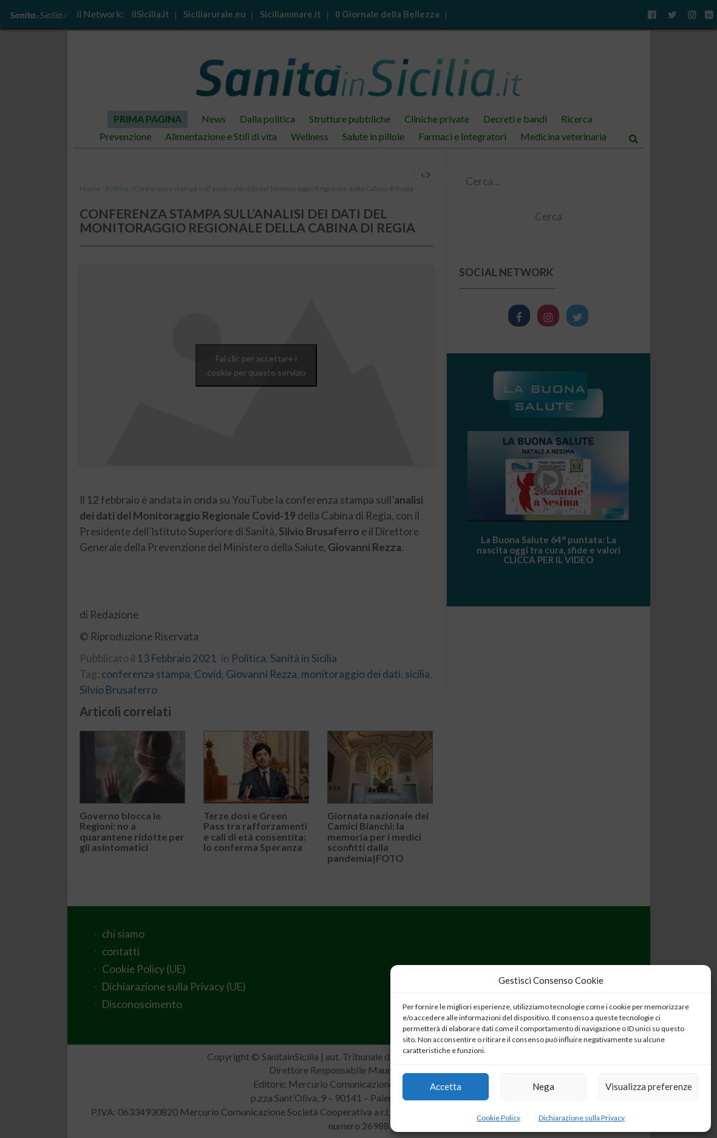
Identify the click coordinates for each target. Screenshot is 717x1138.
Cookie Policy (498, 1117)
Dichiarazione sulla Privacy (582, 1117)
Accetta (445, 1086)
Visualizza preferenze (648, 1086)
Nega (543, 1086)
